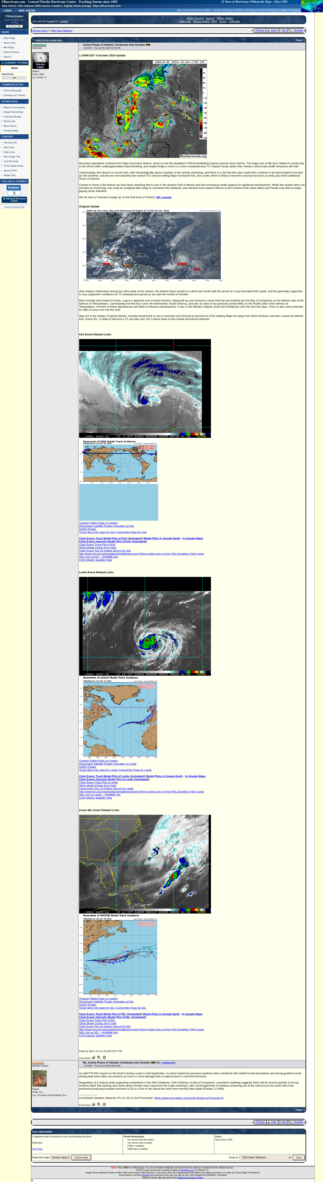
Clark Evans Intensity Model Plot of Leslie (106, 779)
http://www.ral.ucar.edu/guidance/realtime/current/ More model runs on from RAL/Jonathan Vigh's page (141, 553)
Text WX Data (11, 161)
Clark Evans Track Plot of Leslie (98, 782)
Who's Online (201, 21)
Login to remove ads (14, 207)
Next (282, 30)
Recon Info (9, 121)
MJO (256, 291)
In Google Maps (193, 538)
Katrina (240, 163)
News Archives (11, 52)
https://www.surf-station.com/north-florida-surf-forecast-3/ (189, 1097)
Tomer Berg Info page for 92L (97, 1007)
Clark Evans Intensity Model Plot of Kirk (105, 541)
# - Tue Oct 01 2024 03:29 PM (102, 48)
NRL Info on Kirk (89, 556)
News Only (9, 42)
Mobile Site (10, 175)
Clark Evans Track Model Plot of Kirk (103, 538)
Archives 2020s (40, 30)
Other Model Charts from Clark (97, 547)
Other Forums (195, 18)
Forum (7, 90)
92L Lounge (164, 197)
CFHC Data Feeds (13, 165)
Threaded (295, 30)
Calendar (234, 21)
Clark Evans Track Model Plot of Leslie (104, 776)
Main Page (9, 38)
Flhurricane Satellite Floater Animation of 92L (106, 1001)
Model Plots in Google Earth (162, 538)
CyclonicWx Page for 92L (130, 1007)
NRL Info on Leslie (90, 794)
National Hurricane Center (190, 1177)
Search (7, 56)
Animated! (135, 538)
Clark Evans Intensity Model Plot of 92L (104, 1017)
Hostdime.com (187, 1170)
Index (271, 30)
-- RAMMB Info (109, 556)
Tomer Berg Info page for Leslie (98, 770)
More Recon (10, 125)
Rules (223, 21)
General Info (10, 142)
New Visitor (27, 10)
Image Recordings (13, 111)
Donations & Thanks (14, 95)
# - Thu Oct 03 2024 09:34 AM (102, 1066)
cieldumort (168, 1062)
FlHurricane (14, 16)
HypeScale (8, 74)
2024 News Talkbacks (61, 30)
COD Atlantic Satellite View (95, 559)
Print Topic (37, 1149)
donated (146, 1175)
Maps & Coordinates (14, 107)
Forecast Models (12, 116)
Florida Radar (11, 130)
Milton (230, 10)
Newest (16, 90)
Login (7, 10)
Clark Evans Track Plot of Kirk (97, 544)
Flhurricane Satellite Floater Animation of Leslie (108, 763)
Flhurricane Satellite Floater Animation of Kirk (106, 526)
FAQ (214, 21)
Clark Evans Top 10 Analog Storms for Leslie (106, 788)
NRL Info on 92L (89, 1032)
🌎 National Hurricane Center (14, 200)
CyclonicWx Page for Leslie (134, 770)
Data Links (9, 152)
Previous (259, 30)
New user (185, 21)
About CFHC (10, 170)
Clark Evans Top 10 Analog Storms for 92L (105, 1026)
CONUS (190, 163)
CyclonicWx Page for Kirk (131, 532)
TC (209, 166)
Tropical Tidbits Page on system (98, 522)
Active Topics (225, 18)
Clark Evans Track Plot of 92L (97, 1020)
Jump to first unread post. (48, 40)
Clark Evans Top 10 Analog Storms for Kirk (105, 550)
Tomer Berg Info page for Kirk (97, 532)
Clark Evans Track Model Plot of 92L (102, 1014)
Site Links (9, 147)
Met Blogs (9, 47)
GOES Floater (87, 529)
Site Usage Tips (12, 156)
